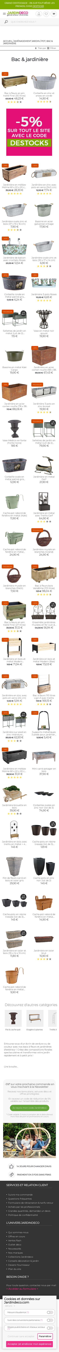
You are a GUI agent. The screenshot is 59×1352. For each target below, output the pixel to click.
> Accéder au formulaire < (22, 1288)
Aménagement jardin (27, 41)
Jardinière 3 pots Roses (44, 294)
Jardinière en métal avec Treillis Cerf (44, 514)
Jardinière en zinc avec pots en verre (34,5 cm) (43, 186)
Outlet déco (14, 1244)
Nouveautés (14, 1248)
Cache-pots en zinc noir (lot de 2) (44, 879)
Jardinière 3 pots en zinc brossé (44, 405)
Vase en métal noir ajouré (44, 332)
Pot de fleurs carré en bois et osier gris (14, 879)
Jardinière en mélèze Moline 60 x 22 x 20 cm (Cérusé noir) (14, 771)
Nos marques (15, 1252)
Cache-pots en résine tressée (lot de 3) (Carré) (14, 917)
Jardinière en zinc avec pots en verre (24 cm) (14, 696)
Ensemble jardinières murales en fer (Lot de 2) (44, 625)
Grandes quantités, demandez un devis (29, 1211)
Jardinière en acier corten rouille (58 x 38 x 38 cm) (44, 370)
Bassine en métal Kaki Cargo (14, 368)
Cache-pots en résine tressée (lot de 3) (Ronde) (43, 844)
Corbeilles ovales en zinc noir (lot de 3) (44, 806)
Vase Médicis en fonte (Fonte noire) (14, 441)
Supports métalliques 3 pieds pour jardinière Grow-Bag (44, 734)
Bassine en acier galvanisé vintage (43, 222)
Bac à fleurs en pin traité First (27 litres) (14, 623)
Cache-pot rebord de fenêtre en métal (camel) (14, 989)
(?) (28, 1312)
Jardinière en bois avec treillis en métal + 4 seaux (14, 844)
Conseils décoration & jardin (23, 1260)
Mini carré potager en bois (44, 770)
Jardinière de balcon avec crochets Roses (14, 259)
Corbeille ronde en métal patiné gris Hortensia (14, 297)
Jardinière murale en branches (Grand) (44, 550)
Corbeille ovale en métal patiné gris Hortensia (14, 479)
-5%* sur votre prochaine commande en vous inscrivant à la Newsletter (29, 1085)
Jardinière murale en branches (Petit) (14, 587)
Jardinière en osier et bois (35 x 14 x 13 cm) (14, 952)
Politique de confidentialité (23, 1215)
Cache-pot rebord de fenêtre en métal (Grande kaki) (14, 552)
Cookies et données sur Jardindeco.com (22, 1300)
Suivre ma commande (20, 1194)
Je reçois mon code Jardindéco (29, 1107)
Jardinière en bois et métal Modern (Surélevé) (14, 661)
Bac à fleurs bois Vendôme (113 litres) (44, 587)
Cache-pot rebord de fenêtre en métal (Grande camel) (44, 917)
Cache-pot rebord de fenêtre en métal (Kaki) (14, 514)
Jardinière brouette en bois (14, 806)
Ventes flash (14, 1240)
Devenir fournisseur (19, 1265)
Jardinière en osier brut (44, 952)
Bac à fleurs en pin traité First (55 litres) (14, 94)
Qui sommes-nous (18, 1232)
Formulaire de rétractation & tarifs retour (30, 1202)
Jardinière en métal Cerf (44, 478)
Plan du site (14, 1269)
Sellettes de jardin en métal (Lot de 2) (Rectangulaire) (14, 333)
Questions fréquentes (20, 1198)
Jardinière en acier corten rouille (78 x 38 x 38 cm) (14, 406)
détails (10, 1305)
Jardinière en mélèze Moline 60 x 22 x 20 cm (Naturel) (14, 187)
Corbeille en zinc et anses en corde (44, 94)
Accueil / (8, 41)
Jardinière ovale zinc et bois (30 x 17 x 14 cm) (43, 259)
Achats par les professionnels (24, 1206)
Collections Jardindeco (20, 1256)
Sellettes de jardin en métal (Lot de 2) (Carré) (43, 443)
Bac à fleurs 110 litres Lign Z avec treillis (44, 696)
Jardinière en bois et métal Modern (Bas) (44, 660)
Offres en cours (16, 1236)
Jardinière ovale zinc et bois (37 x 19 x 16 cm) (14, 222)
